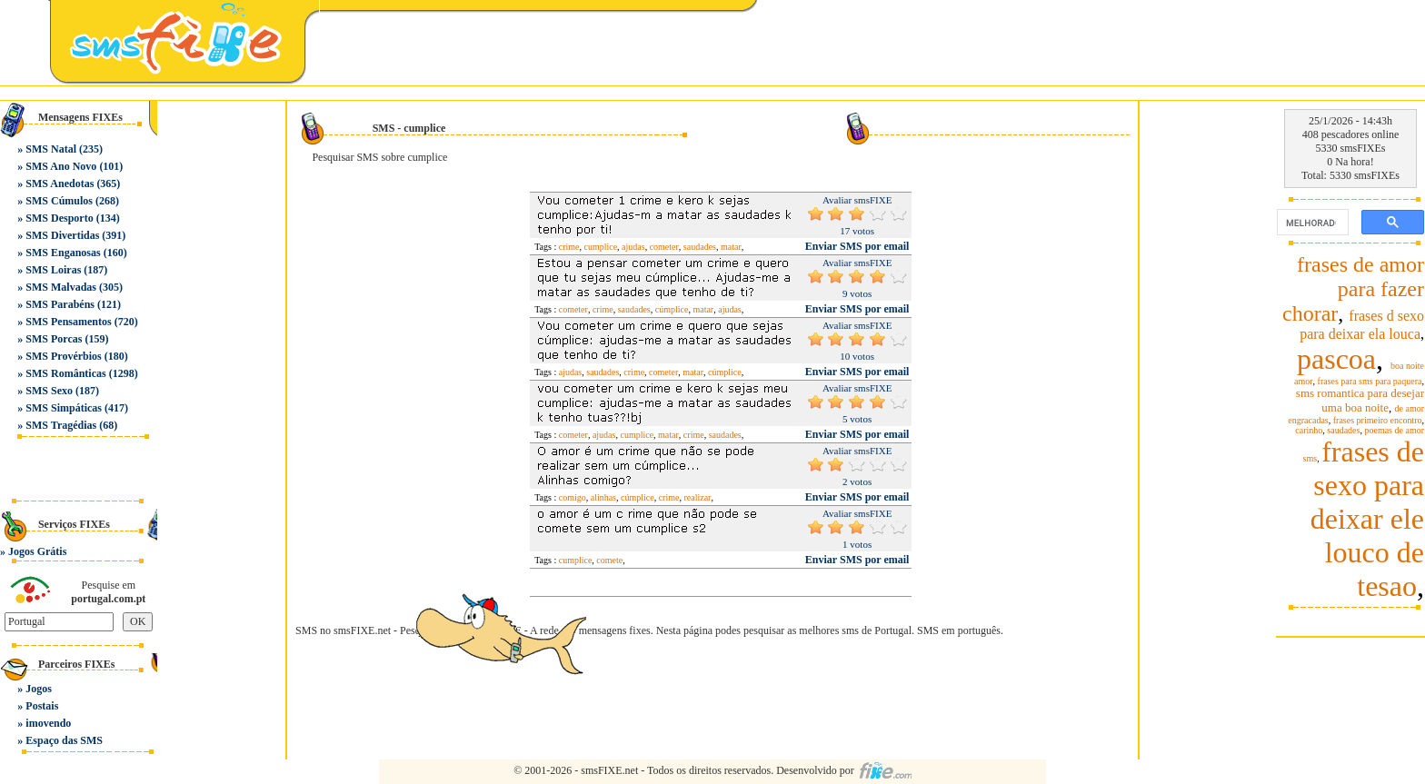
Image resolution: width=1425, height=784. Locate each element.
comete (609, 560)
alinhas (603, 497)
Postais (41, 706)
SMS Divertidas (62, 235)
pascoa (1336, 358)
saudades (699, 247)
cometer (664, 247)
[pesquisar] (1311, 222)
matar (731, 247)
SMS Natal (50, 149)
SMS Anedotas (59, 183)
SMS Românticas (65, 373)
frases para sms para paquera (1370, 381)
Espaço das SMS (64, 740)
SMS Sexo (49, 390)
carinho (1308, 430)
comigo (572, 497)
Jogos (38, 688)
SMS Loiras (53, 269)
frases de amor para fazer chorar (1353, 289)
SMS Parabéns (60, 304)
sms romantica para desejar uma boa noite (1360, 400)
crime (569, 247)
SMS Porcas (53, 338)
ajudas (633, 247)
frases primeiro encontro (1377, 420)
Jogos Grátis (37, 551)
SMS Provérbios (63, 356)
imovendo (48, 723)
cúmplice (672, 309)
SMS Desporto (59, 218)
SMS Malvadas (60, 287)
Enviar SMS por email (857, 246)
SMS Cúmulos (59, 200)
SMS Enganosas (62, 252)
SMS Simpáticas (63, 408)
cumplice (600, 247)
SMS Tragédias (60, 425)
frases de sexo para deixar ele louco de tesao (1367, 518)
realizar (697, 497)
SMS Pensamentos (68, 321)
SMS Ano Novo (60, 166)
